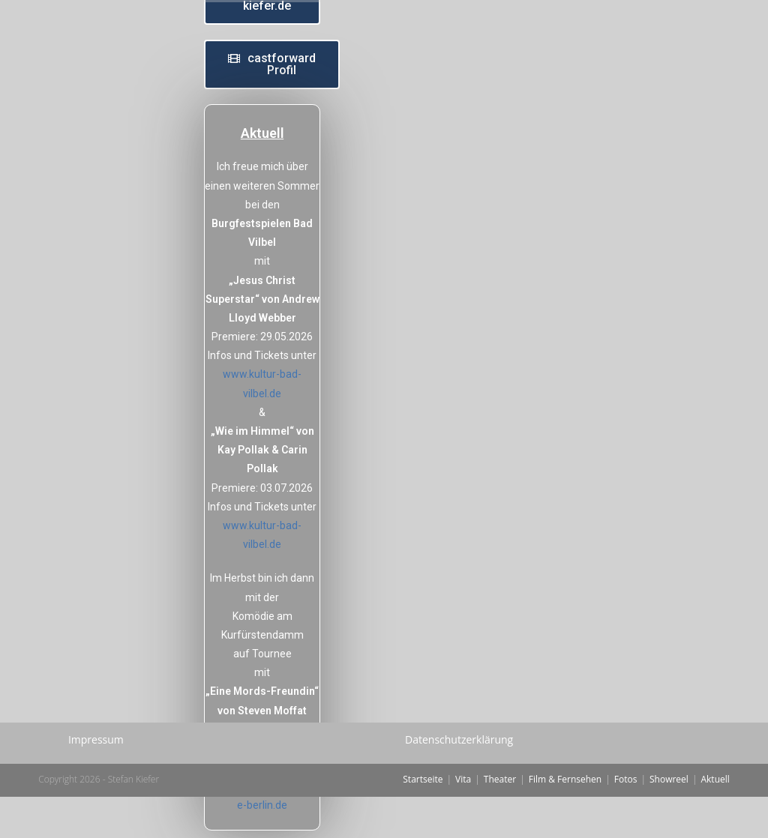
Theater (500, 820)
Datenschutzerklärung (459, 781)
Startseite (422, 820)
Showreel (669, 820)
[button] (272, 64)
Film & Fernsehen (565, 820)
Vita (463, 820)
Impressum (96, 781)
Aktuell (714, 820)
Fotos (626, 820)
